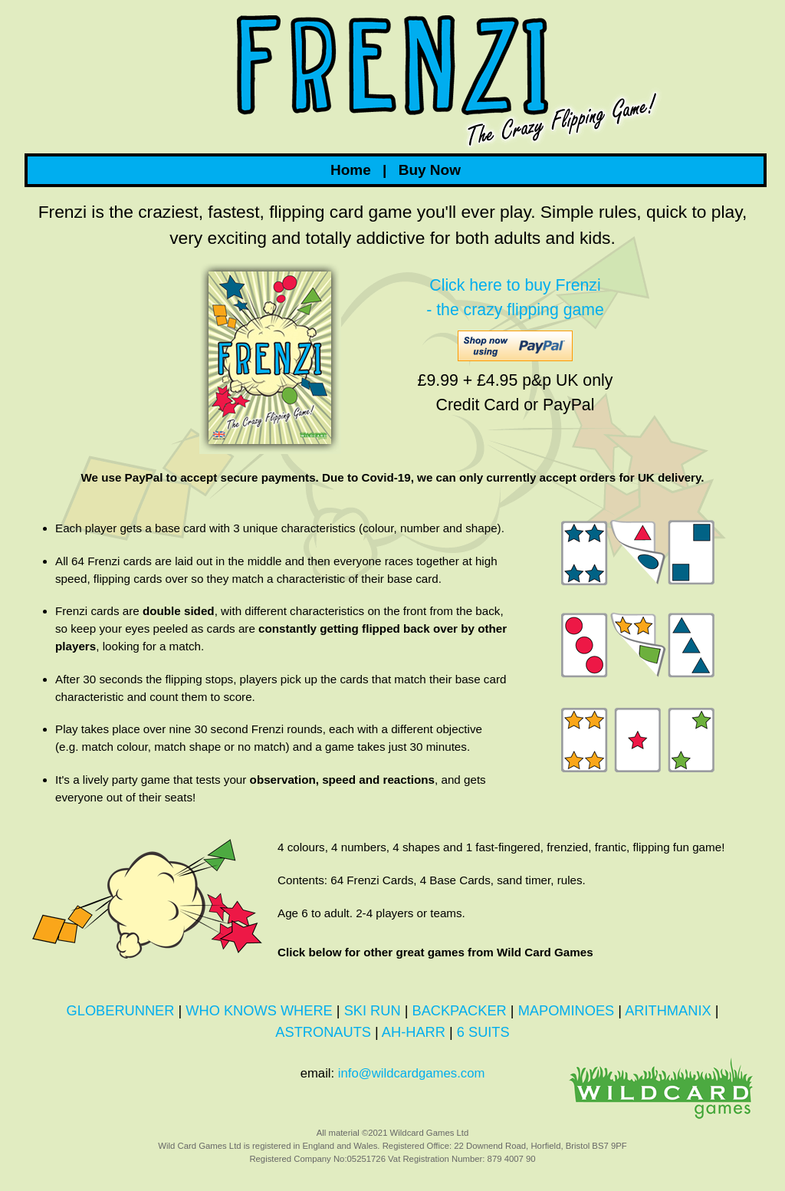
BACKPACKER (459, 1010)
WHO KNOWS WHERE (259, 1010)
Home (350, 170)
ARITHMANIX (668, 1010)
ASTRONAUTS (323, 1032)
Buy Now (430, 170)
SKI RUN (372, 1010)
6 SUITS (483, 1032)
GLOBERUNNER (121, 1010)
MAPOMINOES (566, 1010)
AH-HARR (413, 1032)
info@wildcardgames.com (411, 1073)
